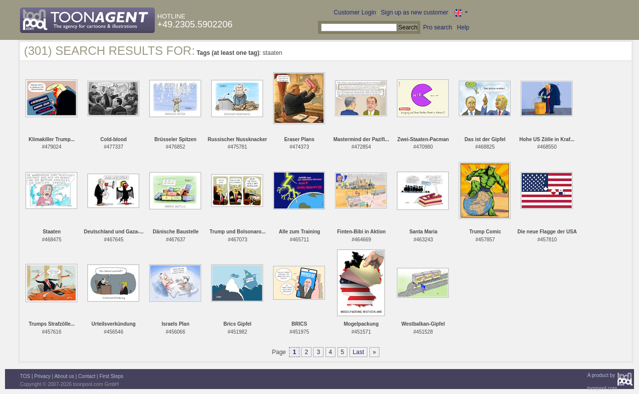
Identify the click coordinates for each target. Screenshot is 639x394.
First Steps (111, 376)
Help (463, 27)
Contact (86, 376)
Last (358, 352)
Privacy (42, 376)
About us (64, 376)
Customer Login (355, 12)
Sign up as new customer (414, 12)
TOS (25, 376)
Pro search (437, 27)
